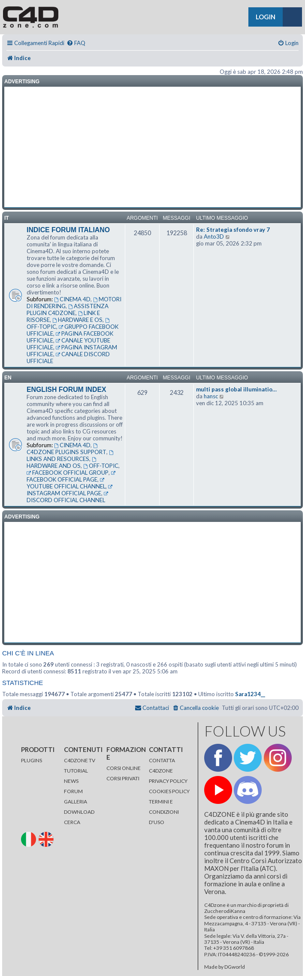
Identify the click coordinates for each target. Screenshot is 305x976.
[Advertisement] (152, 147)
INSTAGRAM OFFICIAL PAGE (70, 491)
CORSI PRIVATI (122, 778)
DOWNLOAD (79, 812)
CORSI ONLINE (123, 768)
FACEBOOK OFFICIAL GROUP (68, 472)
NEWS (71, 781)
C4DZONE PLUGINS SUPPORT (66, 449)
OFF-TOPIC (100, 465)
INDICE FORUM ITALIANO (68, 229)
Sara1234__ (250, 694)
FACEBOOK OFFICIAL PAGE (72, 477)
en (8, 378)
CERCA (72, 822)
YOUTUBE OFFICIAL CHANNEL (66, 484)
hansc (211, 396)
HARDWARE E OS (77, 319)
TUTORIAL (76, 770)
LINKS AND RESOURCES (71, 456)
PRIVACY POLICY (168, 781)
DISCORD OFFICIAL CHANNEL (68, 497)
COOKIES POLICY (169, 791)
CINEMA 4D (72, 299)
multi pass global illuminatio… (236, 389)
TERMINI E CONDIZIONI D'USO (164, 811)
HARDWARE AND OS (62, 463)
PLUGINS (31, 760)
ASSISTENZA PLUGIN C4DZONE (68, 309)
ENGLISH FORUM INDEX (66, 389)
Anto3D (214, 236)
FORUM (73, 791)
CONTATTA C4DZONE (162, 765)
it (6, 218)
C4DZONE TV (79, 760)
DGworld (234, 967)
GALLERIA (75, 801)
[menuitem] (75, 43)
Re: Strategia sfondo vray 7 (233, 229)
